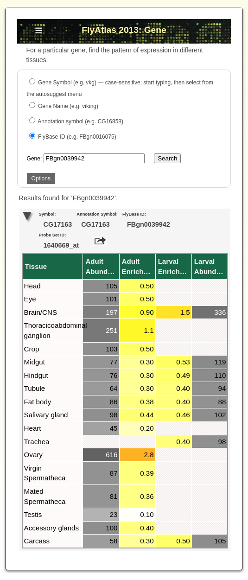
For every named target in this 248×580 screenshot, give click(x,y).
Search (167, 158)
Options (41, 178)
